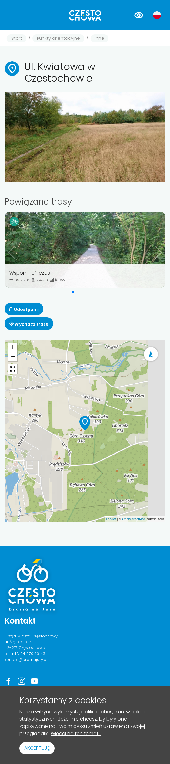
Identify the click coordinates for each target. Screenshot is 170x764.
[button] (73, 292)
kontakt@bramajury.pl (26, 659)
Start (16, 38)
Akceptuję (37, 748)
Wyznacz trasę (28, 324)
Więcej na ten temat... (76, 733)
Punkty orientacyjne (58, 38)
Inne (99, 38)
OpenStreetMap (134, 519)
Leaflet (111, 519)
